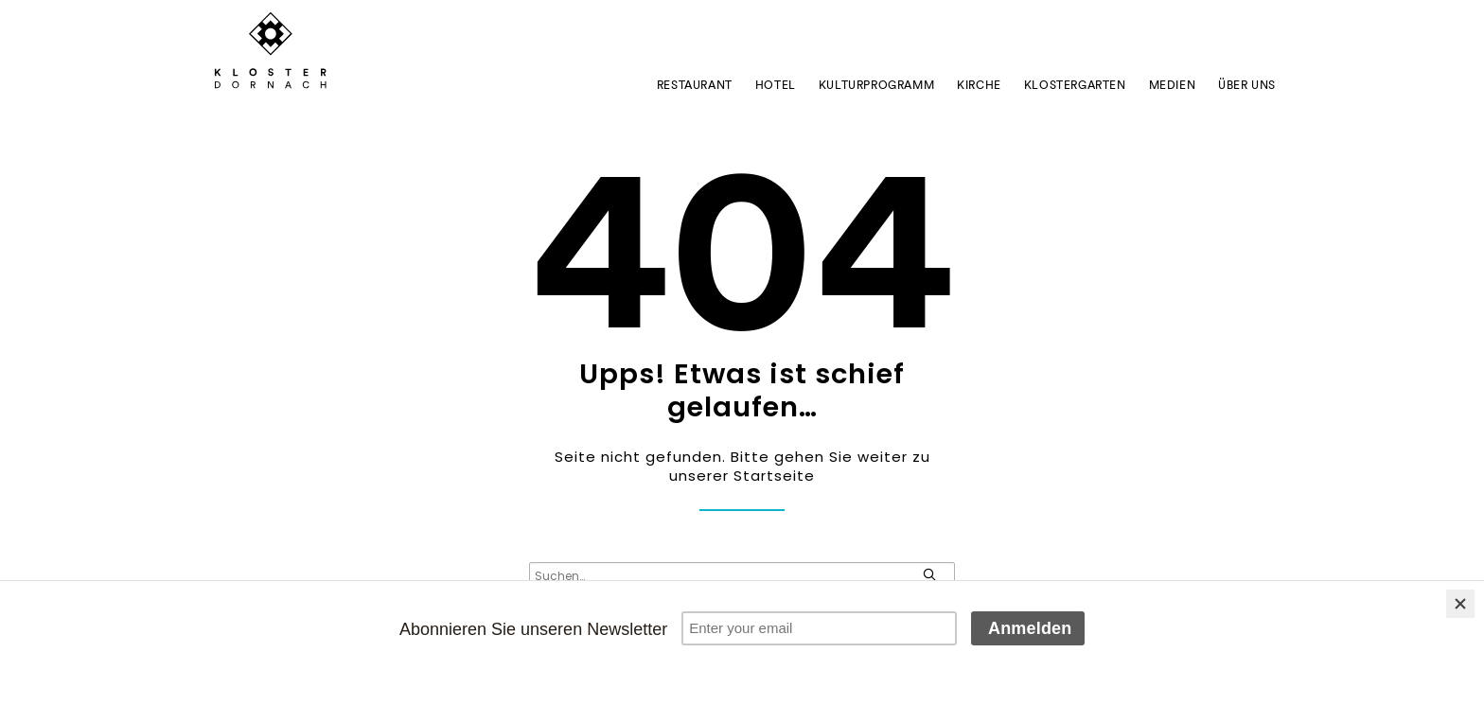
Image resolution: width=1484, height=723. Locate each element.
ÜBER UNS (1247, 85)
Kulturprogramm (876, 85)
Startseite (774, 475)
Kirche (979, 85)
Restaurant (695, 85)
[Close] (1460, 604)
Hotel (775, 85)
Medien (1172, 85)
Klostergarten (1075, 85)
